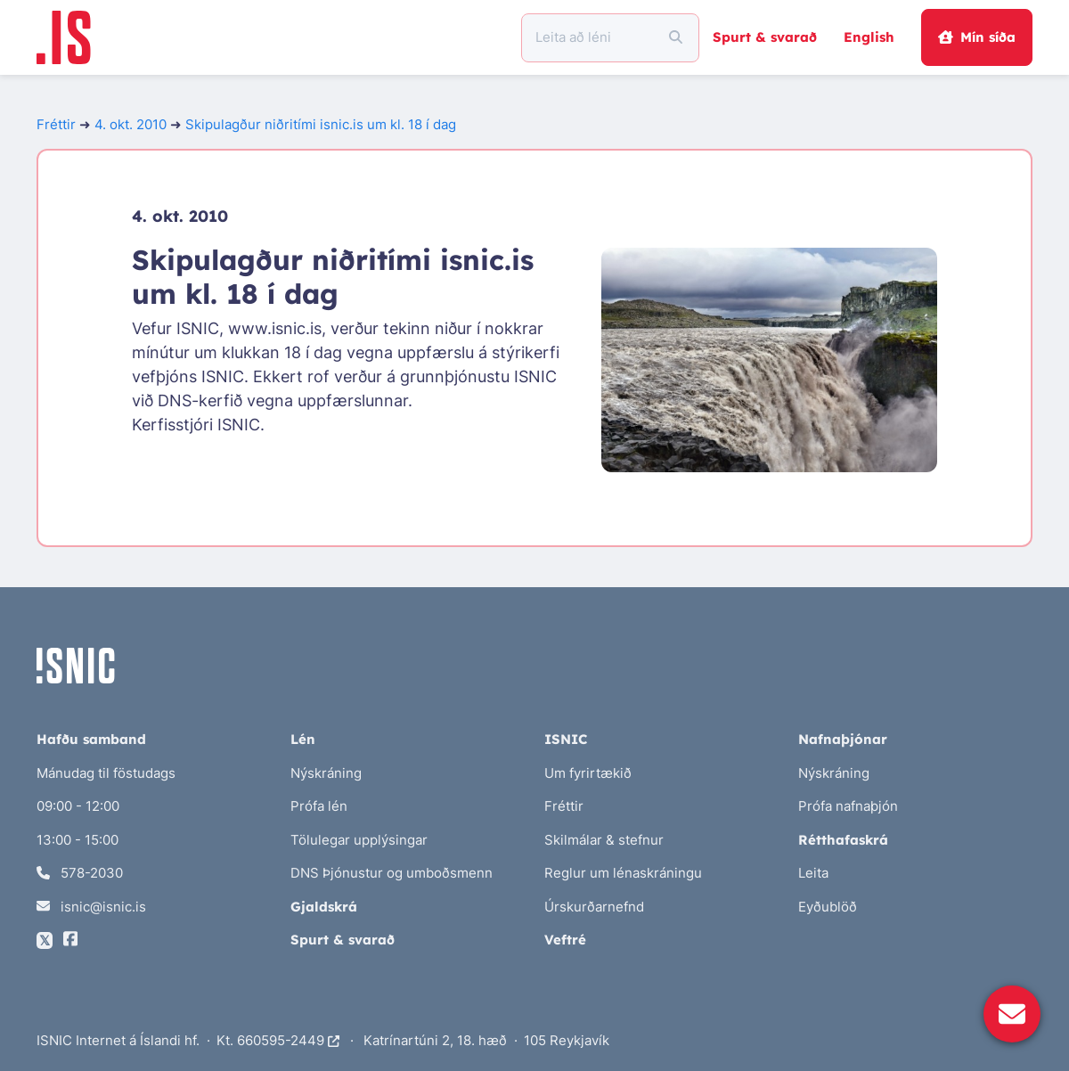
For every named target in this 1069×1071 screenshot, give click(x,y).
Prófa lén (318, 805)
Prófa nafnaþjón (848, 805)
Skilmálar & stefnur (604, 839)
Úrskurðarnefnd (594, 906)
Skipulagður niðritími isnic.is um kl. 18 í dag (320, 124)
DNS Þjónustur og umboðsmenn (391, 872)
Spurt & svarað (765, 37)
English (869, 37)
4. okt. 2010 (130, 124)
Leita (813, 872)
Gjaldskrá (323, 906)
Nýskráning (326, 772)
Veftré (565, 939)
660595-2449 (288, 1040)
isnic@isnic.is (91, 906)
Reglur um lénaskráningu (623, 872)
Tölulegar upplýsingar (359, 839)
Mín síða (976, 37)
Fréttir (56, 124)
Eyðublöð (827, 906)
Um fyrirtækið (588, 772)
